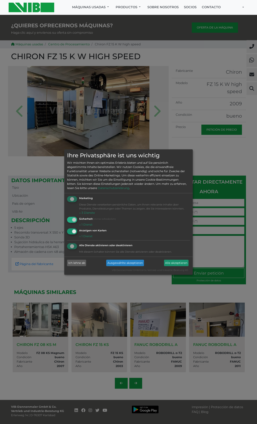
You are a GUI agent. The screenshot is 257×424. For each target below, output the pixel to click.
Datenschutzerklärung (113, 188)
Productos (127, 7)
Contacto (211, 7)
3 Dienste (87, 213)
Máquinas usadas (89, 7)
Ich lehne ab (76, 263)
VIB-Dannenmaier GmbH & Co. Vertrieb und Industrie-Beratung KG (150, 270)
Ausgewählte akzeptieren (125, 263)
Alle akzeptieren (176, 263)
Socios (190, 7)
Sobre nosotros (163, 7)
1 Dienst (86, 224)
